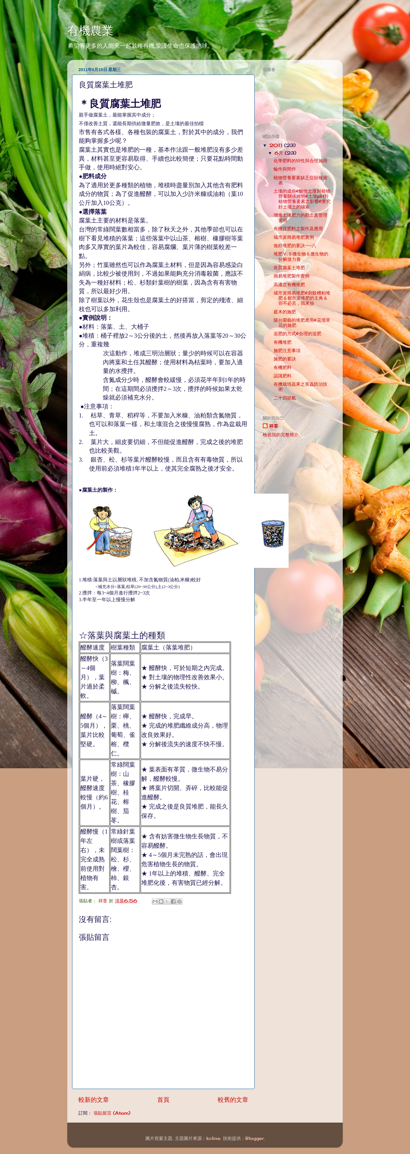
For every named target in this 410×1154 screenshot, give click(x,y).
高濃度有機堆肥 (289, 284)
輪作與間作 (285, 169)
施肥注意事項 (287, 350)
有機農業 (90, 30)
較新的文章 (93, 1099)
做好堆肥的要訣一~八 (295, 245)
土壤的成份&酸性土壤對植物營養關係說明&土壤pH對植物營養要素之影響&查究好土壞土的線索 (302, 199)
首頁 (163, 1099)
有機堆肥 (282, 342)
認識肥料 (282, 375)
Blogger (254, 1138)
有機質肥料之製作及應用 (298, 228)
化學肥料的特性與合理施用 (300, 160)
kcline (213, 1138)
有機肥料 (282, 367)
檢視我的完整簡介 (281, 434)
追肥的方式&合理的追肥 (297, 333)
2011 (276, 145)
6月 (280, 153)
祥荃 (273, 426)
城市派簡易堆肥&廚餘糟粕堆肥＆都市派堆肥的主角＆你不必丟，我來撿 (302, 298)
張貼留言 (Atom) (112, 1113)
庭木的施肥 (285, 311)
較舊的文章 (233, 1099)
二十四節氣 (285, 397)
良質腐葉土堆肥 (289, 267)
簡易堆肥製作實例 (291, 275)
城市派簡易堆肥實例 (294, 237)
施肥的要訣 (285, 358)
